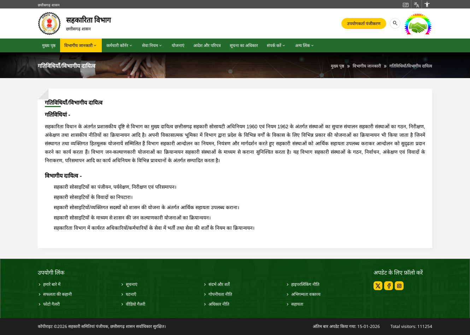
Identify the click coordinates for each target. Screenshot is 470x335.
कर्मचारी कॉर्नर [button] (119, 45)
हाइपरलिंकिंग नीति (302, 284)
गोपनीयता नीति (217, 294)
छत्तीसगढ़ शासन (49, 4)
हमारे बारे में (49, 284)
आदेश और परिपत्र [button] (207, 45)
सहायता (294, 304)
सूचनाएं (129, 284)
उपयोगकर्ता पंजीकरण (364, 23)
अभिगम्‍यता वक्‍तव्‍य (303, 294)
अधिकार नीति (216, 304)
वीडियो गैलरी (133, 304)
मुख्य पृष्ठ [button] (48, 45)
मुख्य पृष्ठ (337, 66)
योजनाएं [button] (178, 45)
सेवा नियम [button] (152, 45)
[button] (405, 4)
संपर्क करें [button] (276, 45)
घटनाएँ (128, 294)
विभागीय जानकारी (367, 66)
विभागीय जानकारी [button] (81, 45)
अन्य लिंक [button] (305, 45)
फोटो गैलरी (49, 304)
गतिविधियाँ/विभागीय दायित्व (410, 66)
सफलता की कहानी (55, 294)
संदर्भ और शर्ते (216, 284)
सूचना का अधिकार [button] (244, 45)
